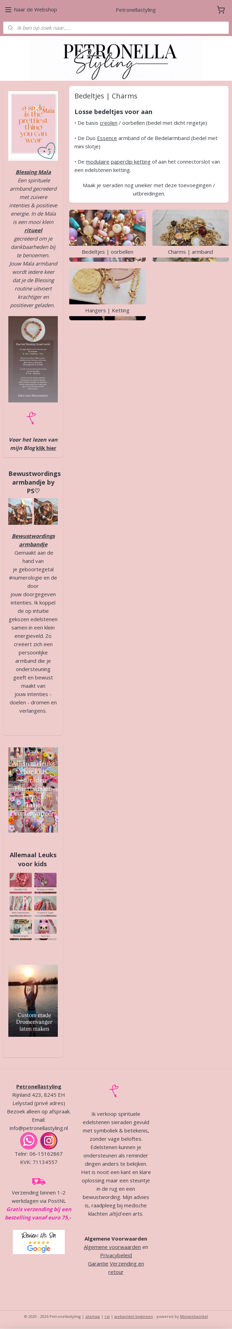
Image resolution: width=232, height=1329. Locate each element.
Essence (107, 137)
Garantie (98, 1263)
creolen (109, 122)
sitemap (92, 1316)
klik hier (46, 447)
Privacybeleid (116, 1255)
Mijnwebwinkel (194, 1316)
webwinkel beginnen (133, 1316)
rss (107, 1316)
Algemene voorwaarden (112, 1246)
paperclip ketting (131, 161)
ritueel (33, 230)
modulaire (98, 161)
